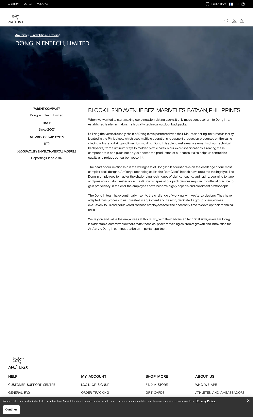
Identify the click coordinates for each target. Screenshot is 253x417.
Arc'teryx (21, 35)
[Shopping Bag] (242, 20)
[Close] (248, 400)
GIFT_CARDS (155, 392)
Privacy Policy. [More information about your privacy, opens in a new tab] (206, 401)
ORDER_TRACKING (95, 392)
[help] (243, 4)
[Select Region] (232, 4)
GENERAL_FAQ (19, 392)
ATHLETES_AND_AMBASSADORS (220, 392)
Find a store (219, 4)
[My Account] (234, 20)
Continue (11, 409)
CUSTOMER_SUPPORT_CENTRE (31, 384)
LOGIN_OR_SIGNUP (95, 384)
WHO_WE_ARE (206, 384)
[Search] (226, 20)
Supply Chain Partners (44, 35)
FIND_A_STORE (157, 384)
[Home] (15, 18)
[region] (126, 407)
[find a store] (216, 4)
